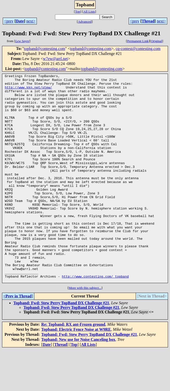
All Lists (89, 11)
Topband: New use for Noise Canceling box (78, 381)
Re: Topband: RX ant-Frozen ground (73, 366)
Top (77, 11)
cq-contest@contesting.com (138, 48)
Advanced (85, 21)
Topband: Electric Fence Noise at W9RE (76, 371)
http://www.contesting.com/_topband (95, 317)
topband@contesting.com (44, 48)
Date (20, 21)
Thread (148, 21)
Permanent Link (138, 41)
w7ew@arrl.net (55, 58)
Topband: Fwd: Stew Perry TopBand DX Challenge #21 (61, 344)
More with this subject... (85, 329)
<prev (8, 21)
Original (156, 41)
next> (31, 21)
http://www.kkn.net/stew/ (28, 90)
